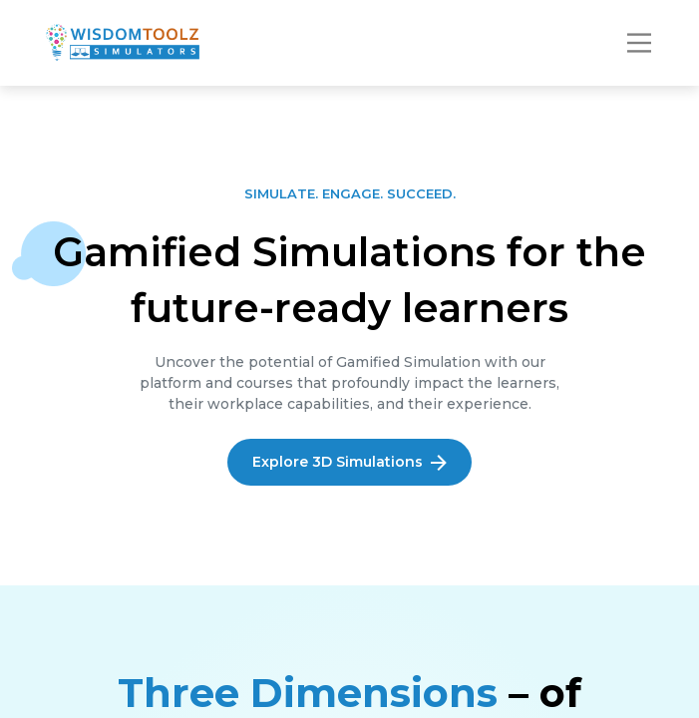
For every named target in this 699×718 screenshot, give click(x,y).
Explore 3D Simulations (349, 462)
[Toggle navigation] (639, 43)
